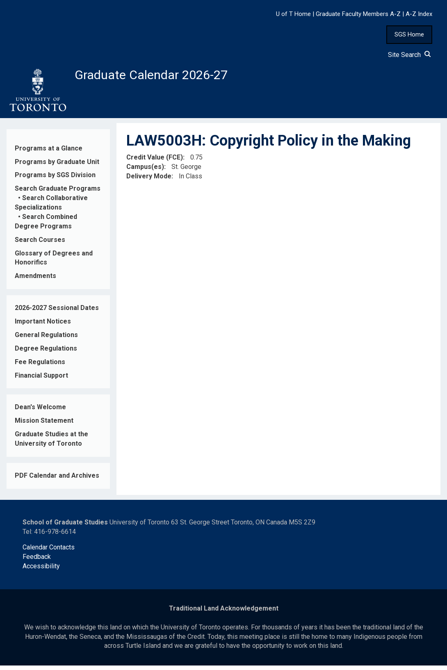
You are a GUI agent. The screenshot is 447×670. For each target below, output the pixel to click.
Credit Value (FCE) (154, 162)
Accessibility (41, 570)
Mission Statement (44, 425)
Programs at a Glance (48, 152)
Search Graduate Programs (57, 193)
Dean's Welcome (40, 411)
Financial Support (41, 379)
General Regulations (46, 339)
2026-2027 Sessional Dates (57, 312)
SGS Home (409, 34)
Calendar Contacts (49, 552)
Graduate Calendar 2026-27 (165, 76)
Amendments (35, 280)
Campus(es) (145, 171)
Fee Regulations (40, 366)
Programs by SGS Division (55, 179)
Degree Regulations (46, 352)
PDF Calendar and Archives (57, 480)
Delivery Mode (148, 181)
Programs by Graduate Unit (57, 166)
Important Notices (43, 326)
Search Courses (40, 244)
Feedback (37, 561)
